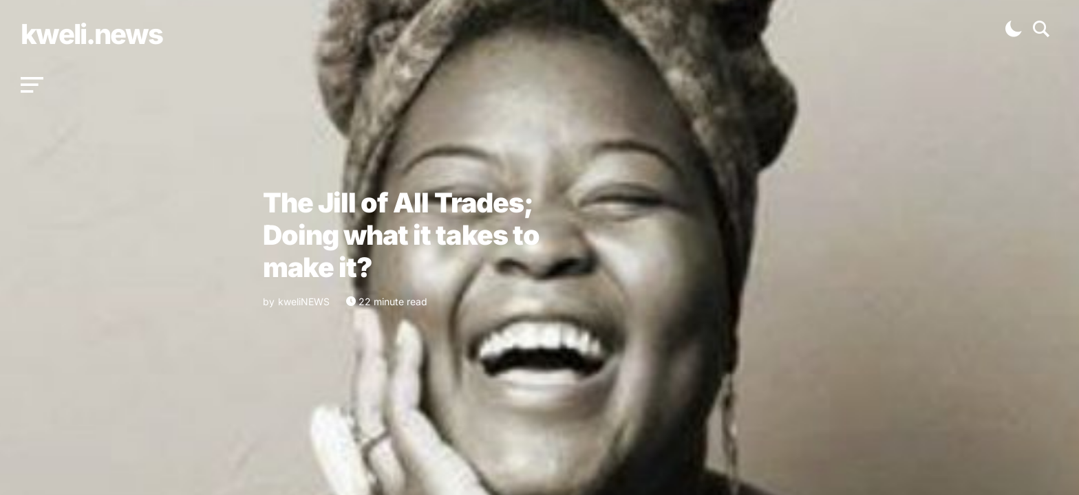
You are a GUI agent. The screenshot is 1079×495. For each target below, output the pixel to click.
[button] (32, 85)
